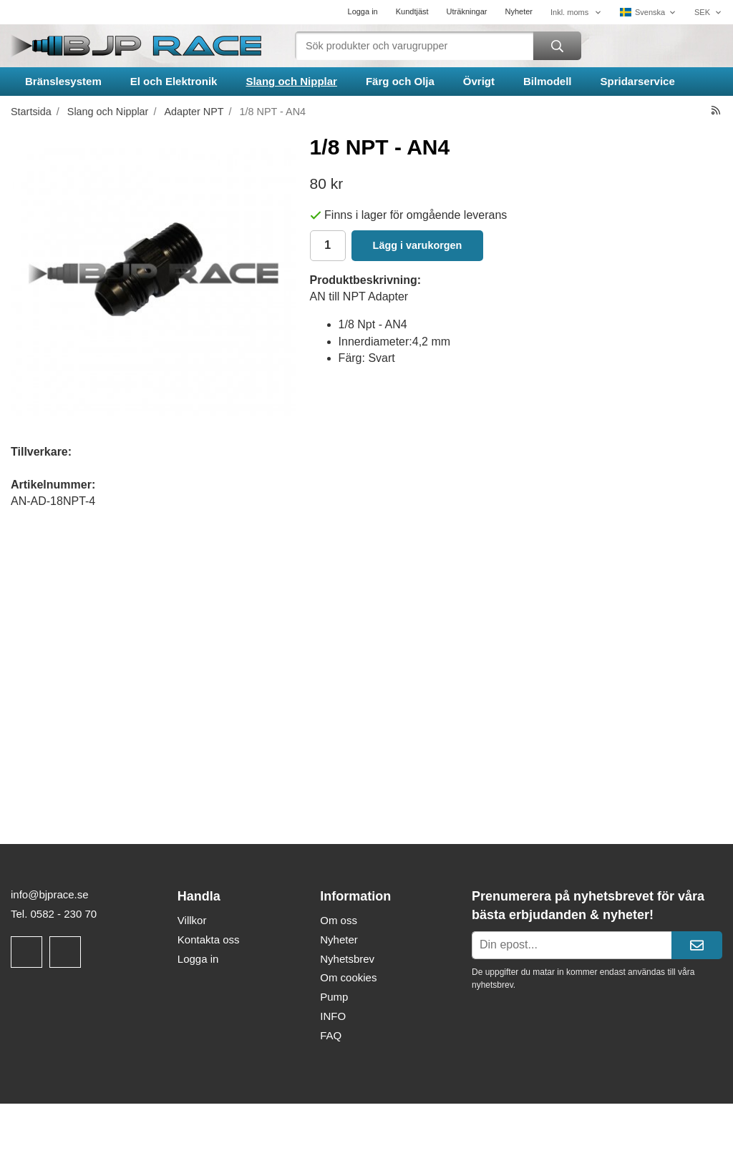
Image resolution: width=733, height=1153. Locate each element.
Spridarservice (638, 81)
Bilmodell (547, 81)
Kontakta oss (209, 939)
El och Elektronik (174, 81)
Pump (334, 997)
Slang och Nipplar (291, 81)
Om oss (338, 920)
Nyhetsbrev (347, 959)
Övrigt (479, 81)
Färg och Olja (400, 81)
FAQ (330, 1035)
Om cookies (348, 977)
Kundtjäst (412, 11)
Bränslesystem (63, 81)
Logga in (363, 11)
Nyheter (519, 11)
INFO (333, 1016)
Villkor (192, 920)
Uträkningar (467, 11)
